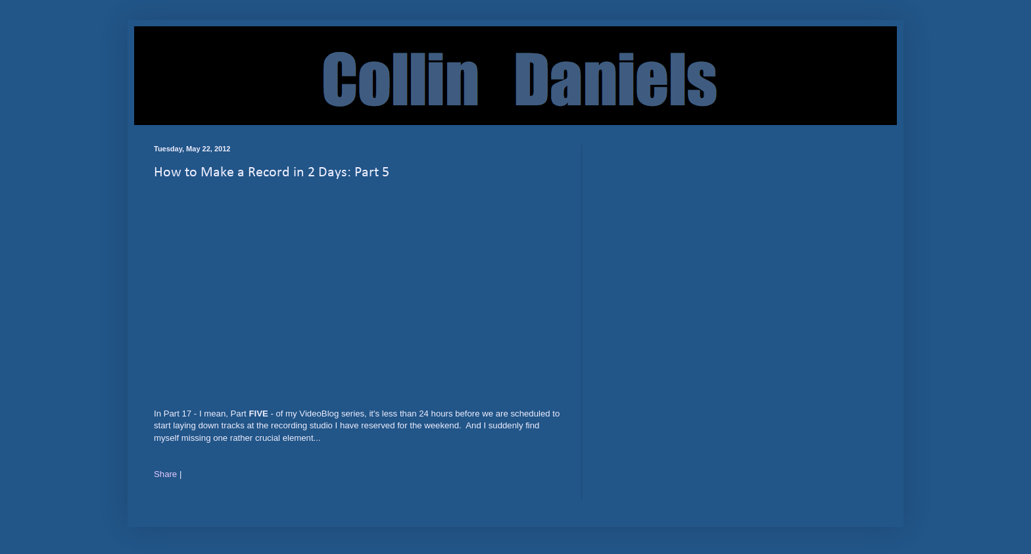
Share (165, 474)
